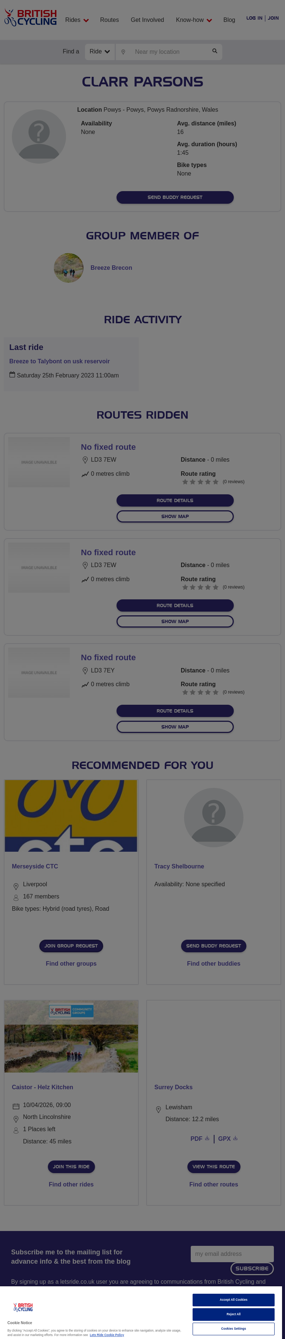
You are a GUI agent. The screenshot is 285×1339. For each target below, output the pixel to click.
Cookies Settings (233, 1328)
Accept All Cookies (234, 1300)
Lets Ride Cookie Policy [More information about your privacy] (107, 1335)
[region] (141, 1312)
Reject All (234, 1314)
